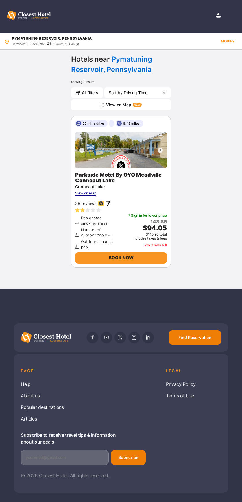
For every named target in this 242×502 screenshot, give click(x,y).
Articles (29, 419)
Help (26, 384)
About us (30, 396)
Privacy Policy (181, 384)
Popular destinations (42, 407)
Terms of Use (180, 396)
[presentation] (81, 150)
